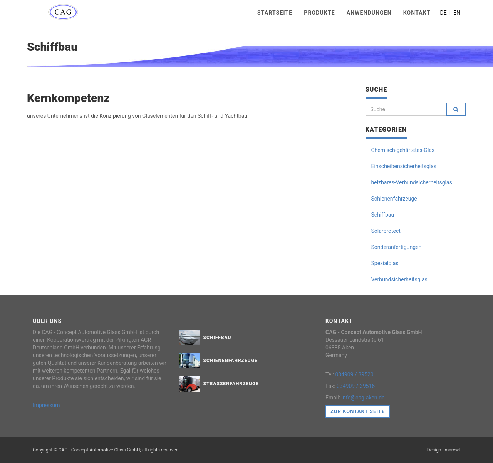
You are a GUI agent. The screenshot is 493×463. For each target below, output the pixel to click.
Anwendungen (369, 13)
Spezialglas (385, 263)
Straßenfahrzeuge (231, 383)
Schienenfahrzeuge (394, 199)
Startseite (274, 13)
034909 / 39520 (354, 374)
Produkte (319, 13)
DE (444, 13)
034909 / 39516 (356, 386)
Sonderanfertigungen (396, 247)
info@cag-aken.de (363, 397)
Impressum (46, 405)
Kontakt (417, 13)
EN (456, 13)
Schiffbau (382, 215)
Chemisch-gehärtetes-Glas (403, 150)
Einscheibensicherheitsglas (404, 166)
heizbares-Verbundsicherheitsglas (411, 182)
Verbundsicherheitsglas (399, 279)
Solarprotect (386, 231)
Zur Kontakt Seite (357, 411)
